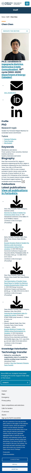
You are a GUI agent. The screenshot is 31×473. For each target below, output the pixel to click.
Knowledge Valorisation (14, 348)
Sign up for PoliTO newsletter (11, 418)
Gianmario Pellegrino (10, 139)
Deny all (14, 464)
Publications (8, 184)
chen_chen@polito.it (10, 93)
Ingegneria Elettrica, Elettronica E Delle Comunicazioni (13, 67)
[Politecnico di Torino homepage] (11, 3)
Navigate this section (15, 31)
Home (3, 17)
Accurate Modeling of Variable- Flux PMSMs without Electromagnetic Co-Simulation (15, 331)
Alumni (4, 415)
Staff (7, 17)
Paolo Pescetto (8, 141)
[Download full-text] (16, 201)
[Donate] (15, 382)
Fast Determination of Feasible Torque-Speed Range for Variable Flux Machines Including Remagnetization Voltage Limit (16, 283)
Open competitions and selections (13, 405)
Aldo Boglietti (8, 143)
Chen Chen (13, 363)
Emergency (5, 397)
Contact (4, 391)
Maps (3, 394)
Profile (5, 121)
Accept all (15, 469)
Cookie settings (14, 459)
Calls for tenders (7, 408)
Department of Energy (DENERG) (13, 76)
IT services (5, 411)
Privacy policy (6, 452)
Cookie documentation (8, 454)
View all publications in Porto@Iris (15, 192)
